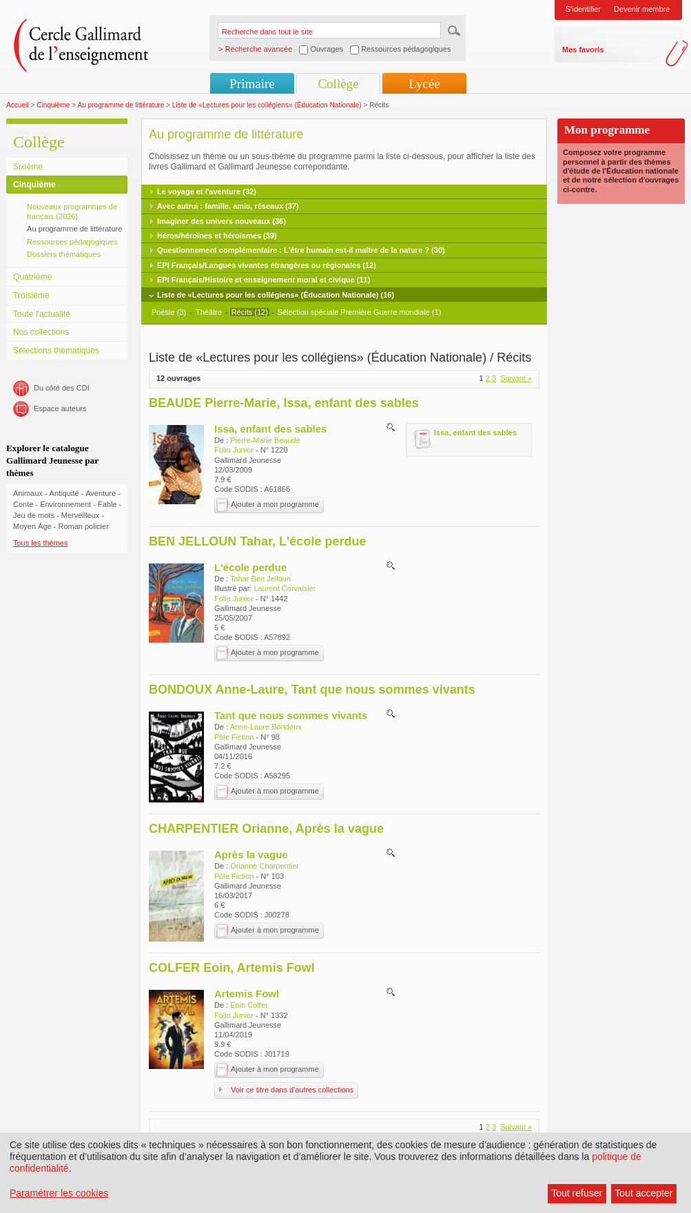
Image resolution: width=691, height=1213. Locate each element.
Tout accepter (643, 1193)
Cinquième (53, 105)
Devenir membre (642, 9)
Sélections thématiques (56, 350)
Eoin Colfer (248, 1005)
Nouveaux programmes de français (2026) (72, 211)
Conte (23, 504)
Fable (107, 504)
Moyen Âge (32, 526)
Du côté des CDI (62, 388)
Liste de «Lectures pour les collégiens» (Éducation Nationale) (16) (275, 295)
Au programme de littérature (120, 105)
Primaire (251, 83)
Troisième (31, 295)
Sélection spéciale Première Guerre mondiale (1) (360, 312)
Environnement (65, 504)
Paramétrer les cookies (59, 1193)
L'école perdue (250, 567)
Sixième (28, 167)
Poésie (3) (169, 312)
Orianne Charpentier (264, 866)
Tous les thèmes (40, 543)
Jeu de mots (33, 515)
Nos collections (41, 332)
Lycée (424, 83)
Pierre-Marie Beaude (265, 440)
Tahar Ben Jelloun (260, 578)
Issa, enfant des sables (270, 429)
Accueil (17, 105)
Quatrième (32, 277)
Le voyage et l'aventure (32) (206, 191)
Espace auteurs (60, 408)
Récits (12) (249, 312)
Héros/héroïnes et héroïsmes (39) (217, 235)
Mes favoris (583, 49)
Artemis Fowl (246, 993)
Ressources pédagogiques (72, 242)
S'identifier (583, 9)
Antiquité (64, 493)
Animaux (28, 493)
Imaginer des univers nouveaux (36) (221, 221)
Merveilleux (80, 515)
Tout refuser (576, 1193)
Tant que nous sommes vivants (290, 715)
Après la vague (251, 854)
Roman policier (83, 526)
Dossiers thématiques (64, 254)
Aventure (100, 493)
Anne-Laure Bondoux (266, 727)
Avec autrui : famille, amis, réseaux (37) (228, 206)
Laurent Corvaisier (285, 588)
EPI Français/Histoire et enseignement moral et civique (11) (263, 280)
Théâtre (210, 312)
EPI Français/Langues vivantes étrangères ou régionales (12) (266, 265)
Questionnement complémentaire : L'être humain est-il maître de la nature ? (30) (301, 250)
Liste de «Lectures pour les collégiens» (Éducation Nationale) (267, 105)
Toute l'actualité (41, 314)
